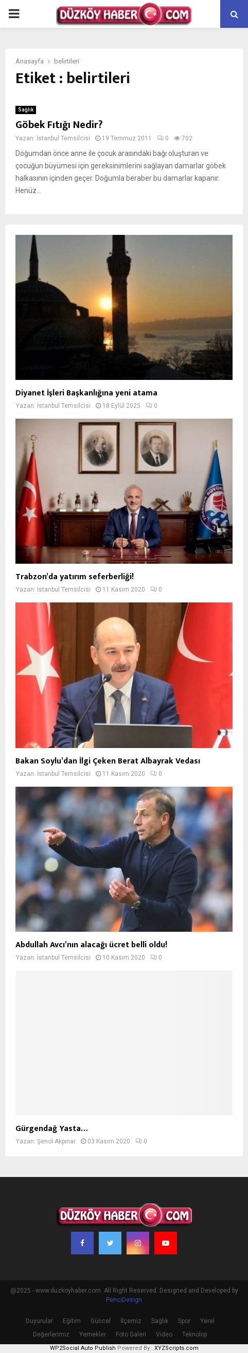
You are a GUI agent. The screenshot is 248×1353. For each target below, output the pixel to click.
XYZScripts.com (176, 1348)
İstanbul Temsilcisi (63, 138)
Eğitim (72, 1321)
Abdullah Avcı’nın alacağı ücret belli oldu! (91, 945)
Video (164, 1334)
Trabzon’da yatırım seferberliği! (74, 577)
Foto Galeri (131, 1334)
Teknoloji (194, 1334)
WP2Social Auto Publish (83, 1348)
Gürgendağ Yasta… (51, 1129)
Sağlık (25, 110)
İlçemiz (130, 1321)
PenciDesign (124, 1299)
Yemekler (92, 1334)
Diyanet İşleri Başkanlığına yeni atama (86, 393)
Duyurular (39, 1321)
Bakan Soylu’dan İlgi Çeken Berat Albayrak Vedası (107, 761)
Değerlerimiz (51, 1334)
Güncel (101, 1321)
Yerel (207, 1321)
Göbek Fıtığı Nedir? (58, 125)
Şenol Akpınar (56, 1141)
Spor (184, 1321)
